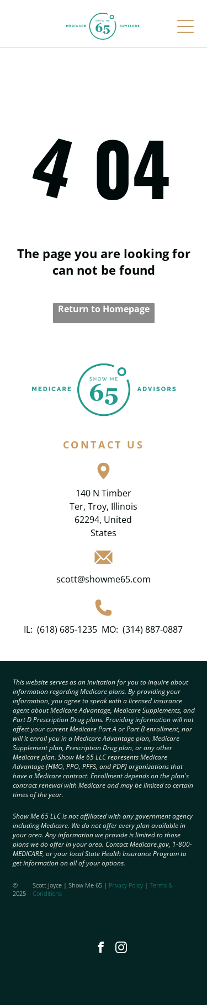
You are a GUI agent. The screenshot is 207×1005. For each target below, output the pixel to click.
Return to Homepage (104, 309)
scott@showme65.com (103, 579)
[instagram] (121, 949)
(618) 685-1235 (67, 629)
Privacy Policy (126, 885)
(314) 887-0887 (153, 629)
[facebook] (101, 949)
